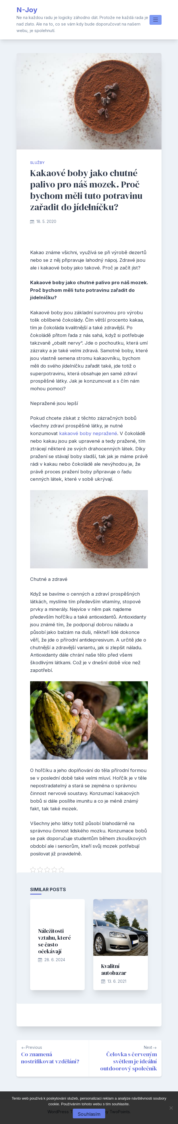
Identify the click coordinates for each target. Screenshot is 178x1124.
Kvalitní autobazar (114, 969)
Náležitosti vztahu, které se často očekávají (54, 941)
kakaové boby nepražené (88, 433)
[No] (171, 1108)
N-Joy (26, 10)
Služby (37, 163)
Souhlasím (89, 1114)
